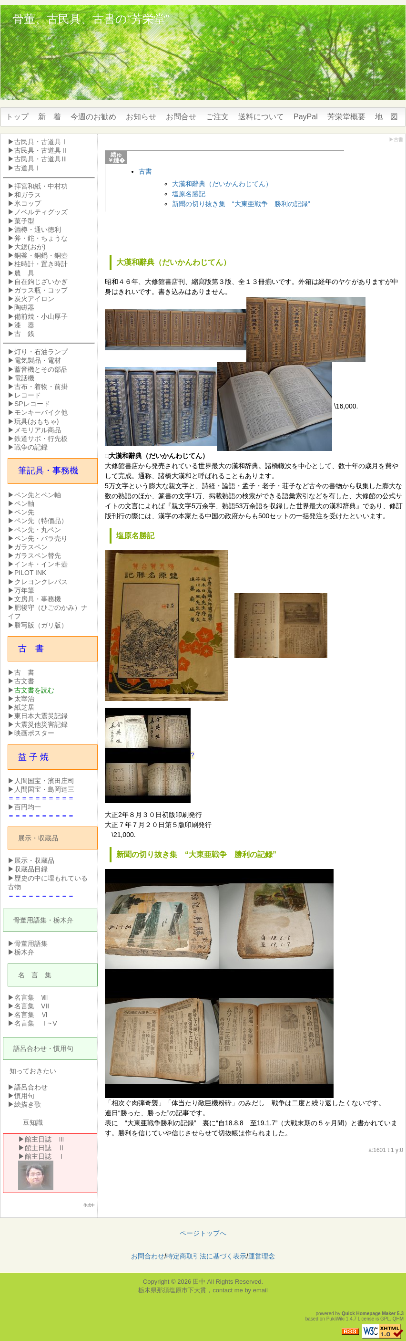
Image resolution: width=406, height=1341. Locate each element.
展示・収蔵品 (38, 838)
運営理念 (261, 1256)
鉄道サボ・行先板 (41, 438)
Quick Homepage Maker (369, 1313)
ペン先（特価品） (41, 520)
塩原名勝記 (188, 194)
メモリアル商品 (37, 430)
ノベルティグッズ (41, 212)
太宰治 (24, 698)
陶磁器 (24, 307)
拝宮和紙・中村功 (41, 186)
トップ (17, 117)
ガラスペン (31, 547)
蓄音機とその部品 (41, 369)
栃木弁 (63, 920)
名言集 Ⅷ (31, 997)
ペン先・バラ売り (41, 538)
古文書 (24, 681)
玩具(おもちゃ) (36, 421)
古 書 (24, 672)
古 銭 (24, 333)
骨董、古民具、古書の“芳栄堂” (90, 18)
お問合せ (181, 117)
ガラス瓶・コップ (41, 290)
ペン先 (24, 512)
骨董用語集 (30, 920)
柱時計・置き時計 (41, 264)
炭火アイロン (34, 299)
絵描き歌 (27, 1104)
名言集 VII (31, 1006)
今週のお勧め (93, 117)
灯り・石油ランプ (41, 352)
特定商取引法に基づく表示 (206, 1256)
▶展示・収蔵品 (31, 860)
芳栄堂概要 (346, 117)
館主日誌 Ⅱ (45, 1148)
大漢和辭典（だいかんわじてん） (222, 184)
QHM (398, 1318)
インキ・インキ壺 (41, 564)
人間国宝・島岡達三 (44, 789)
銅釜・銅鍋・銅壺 (41, 255)
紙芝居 (24, 707)
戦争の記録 (31, 447)
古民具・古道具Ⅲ (41, 159)
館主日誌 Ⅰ (45, 1156)
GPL (385, 1318)
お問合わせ (147, 1256)
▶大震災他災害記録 (38, 724)
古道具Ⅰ (27, 168)
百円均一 (27, 807)
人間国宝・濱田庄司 (44, 781)
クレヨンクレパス (41, 582)
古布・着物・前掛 (41, 386)
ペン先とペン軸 (37, 495)
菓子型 (24, 221)
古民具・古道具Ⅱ (41, 150)
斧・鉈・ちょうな (41, 238)
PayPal (306, 117)
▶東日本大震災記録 (38, 716)
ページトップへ (203, 1233)
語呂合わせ (30, 1048)
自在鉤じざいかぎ (41, 281)
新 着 (49, 117)
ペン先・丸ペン (37, 530)
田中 (199, 1281)
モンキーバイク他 (41, 412)
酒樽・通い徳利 (37, 229)
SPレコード (32, 404)
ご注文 (217, 117)
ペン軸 (24, 503)
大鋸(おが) (29, 247)
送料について (261, 117)
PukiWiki (335, 1318)
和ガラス (27, 195)
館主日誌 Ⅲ (45, 1139)
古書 (145, 171)
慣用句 (63, 1048)
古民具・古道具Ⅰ (41, 142)
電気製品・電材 (37, 360)
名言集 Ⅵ (31, 1014)
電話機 (24, 378)
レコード (27, 395)
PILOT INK (30, 572)
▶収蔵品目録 (28, 869)
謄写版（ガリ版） (41, 625)
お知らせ (141, 117)
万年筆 (24, 590)
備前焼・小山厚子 (41, 316)
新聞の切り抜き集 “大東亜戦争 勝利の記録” (241, 204)
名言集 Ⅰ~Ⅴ (36, 1023)
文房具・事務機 (37, 599)
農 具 (24, 273)
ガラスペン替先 (37, 555)
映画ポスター (34, 733)
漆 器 (24, 325)
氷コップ (27, 203)
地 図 (386, 117)
